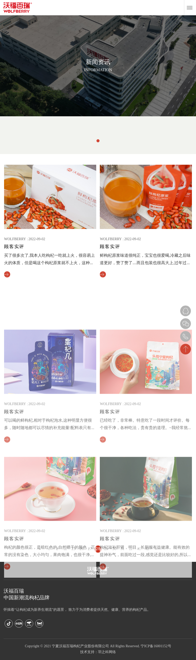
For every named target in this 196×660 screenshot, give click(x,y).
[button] (98, 140)
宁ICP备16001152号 (156, 646)
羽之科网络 (107, 652)
